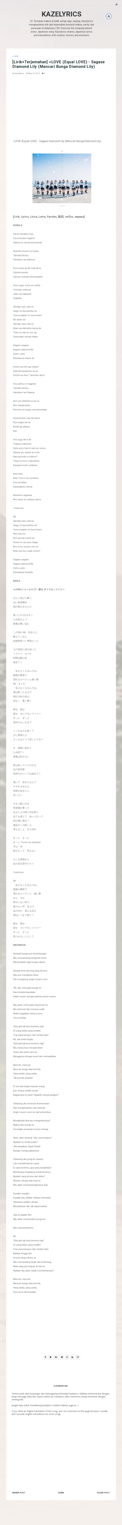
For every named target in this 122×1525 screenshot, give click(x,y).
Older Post (103, 1492)
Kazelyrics (61, 14)
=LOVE (15, 56)
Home (61, 1492)
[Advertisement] (62, 100)
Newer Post (18, 1492)
